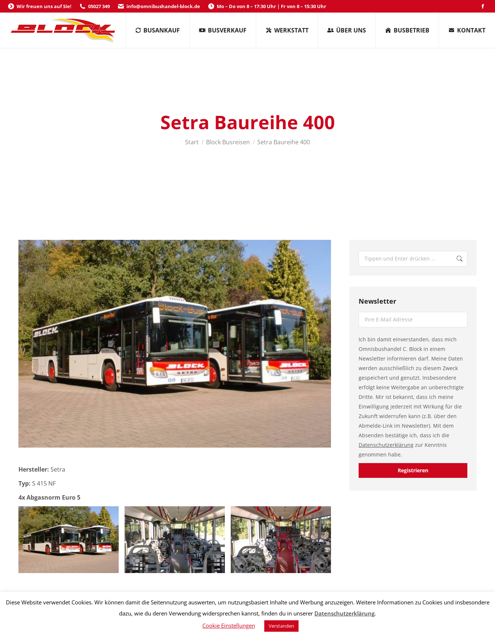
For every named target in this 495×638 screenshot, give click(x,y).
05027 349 (94, 6)
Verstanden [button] (281, 626)
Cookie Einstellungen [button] (228, 625)
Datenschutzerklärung (386, 444)
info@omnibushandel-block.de (158, 6)
